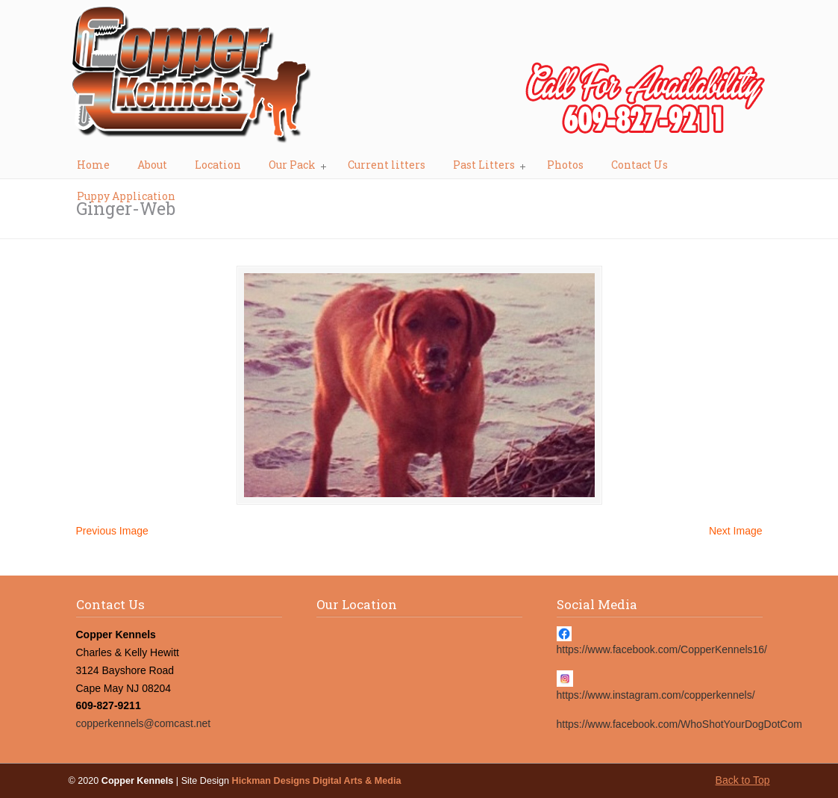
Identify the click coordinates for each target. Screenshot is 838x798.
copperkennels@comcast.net (143, 723)
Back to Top (743, 780)
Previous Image (112, 531)
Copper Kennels (419, 79)
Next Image (736, 531)
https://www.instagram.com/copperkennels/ (656, 695)
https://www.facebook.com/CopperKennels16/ (662, 649)
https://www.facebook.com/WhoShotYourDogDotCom (679, 724)
